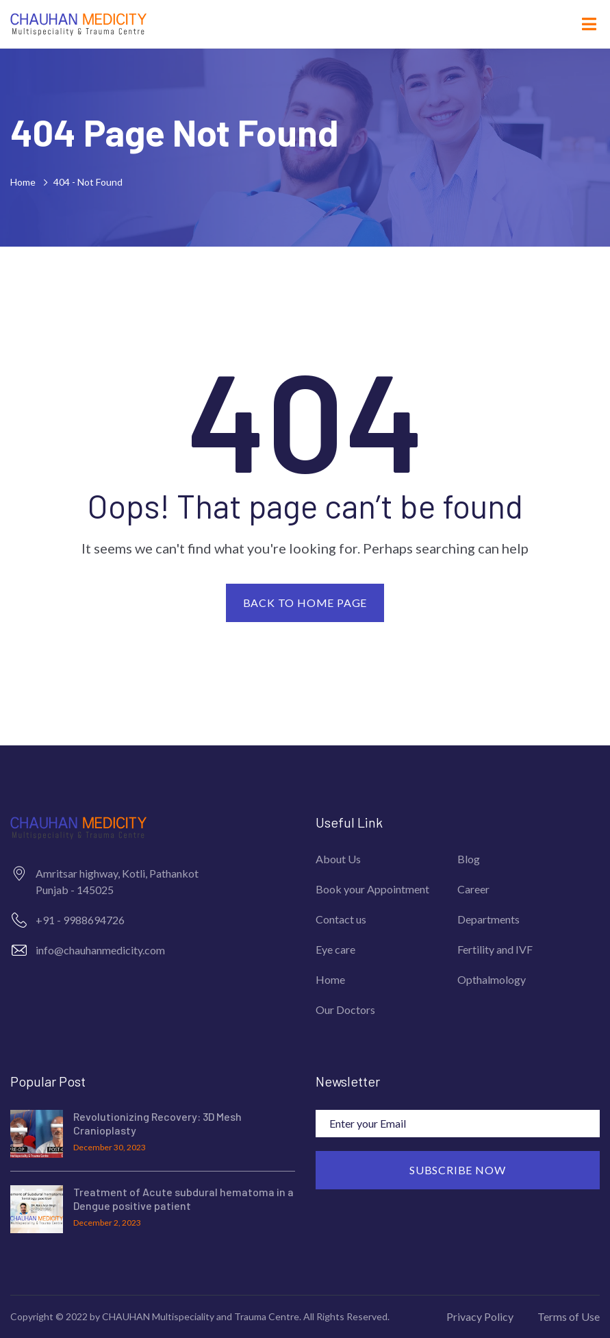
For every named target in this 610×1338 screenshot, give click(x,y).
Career (473, 888)
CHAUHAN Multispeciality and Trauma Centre (200, 1316)
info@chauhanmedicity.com (100, 949)
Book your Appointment (372, 888)
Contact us (341, 919)
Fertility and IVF (495, 949)
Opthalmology (491, 979)
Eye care (335, 949)
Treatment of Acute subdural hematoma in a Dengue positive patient (183, 1199)
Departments (488, 919)
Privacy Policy (479, 1316)
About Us (338, 858)
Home (25, 182)
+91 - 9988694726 (80, 919)
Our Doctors (345, 1009)
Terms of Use (568, 1316)
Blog (468, 858)
